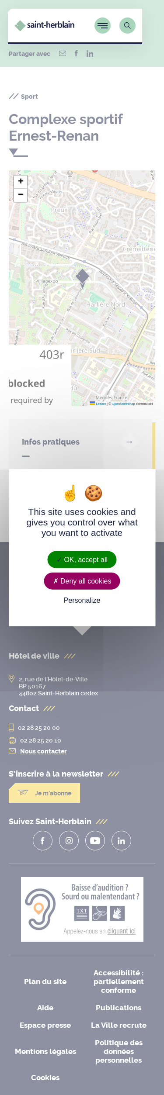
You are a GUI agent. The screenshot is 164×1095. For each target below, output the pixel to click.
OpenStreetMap (123, 404)
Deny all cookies (82, 580)
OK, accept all (82, 559)
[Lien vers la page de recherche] (141, 25)
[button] (20, 182)
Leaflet (98, 404)
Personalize (82, 600)
